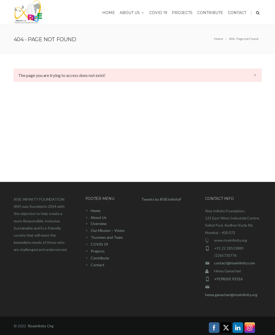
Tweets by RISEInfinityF (161, 199)
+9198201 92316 (228, 279)
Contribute (210, 12)
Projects (182, 12)
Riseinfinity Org (41, 326)
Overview (99, 223)
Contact (237, 12)
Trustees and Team (107, 237)
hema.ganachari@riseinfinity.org (231, 294)
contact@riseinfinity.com (234, 263)
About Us (132, 12)
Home (108, 12)
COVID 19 (158, 12)
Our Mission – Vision (108, 230)
